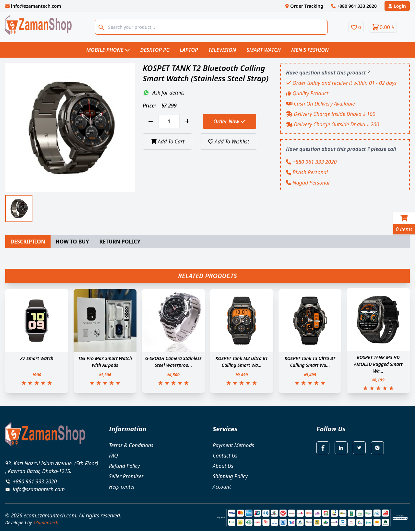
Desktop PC (155, 49)
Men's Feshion (310, 49)
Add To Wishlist (228, 141)
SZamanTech (45, 522)
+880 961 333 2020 (311, 161)
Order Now (229, 121)
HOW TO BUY (72, 241)
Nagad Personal (307, 182)
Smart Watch (263, 49)
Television (222, 49)
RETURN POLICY (119, 241)
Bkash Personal (307, 172)
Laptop (189, 49)
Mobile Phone (108, 49)
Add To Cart (167, 141)
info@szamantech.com (39, 489)
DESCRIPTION (27, 241)
